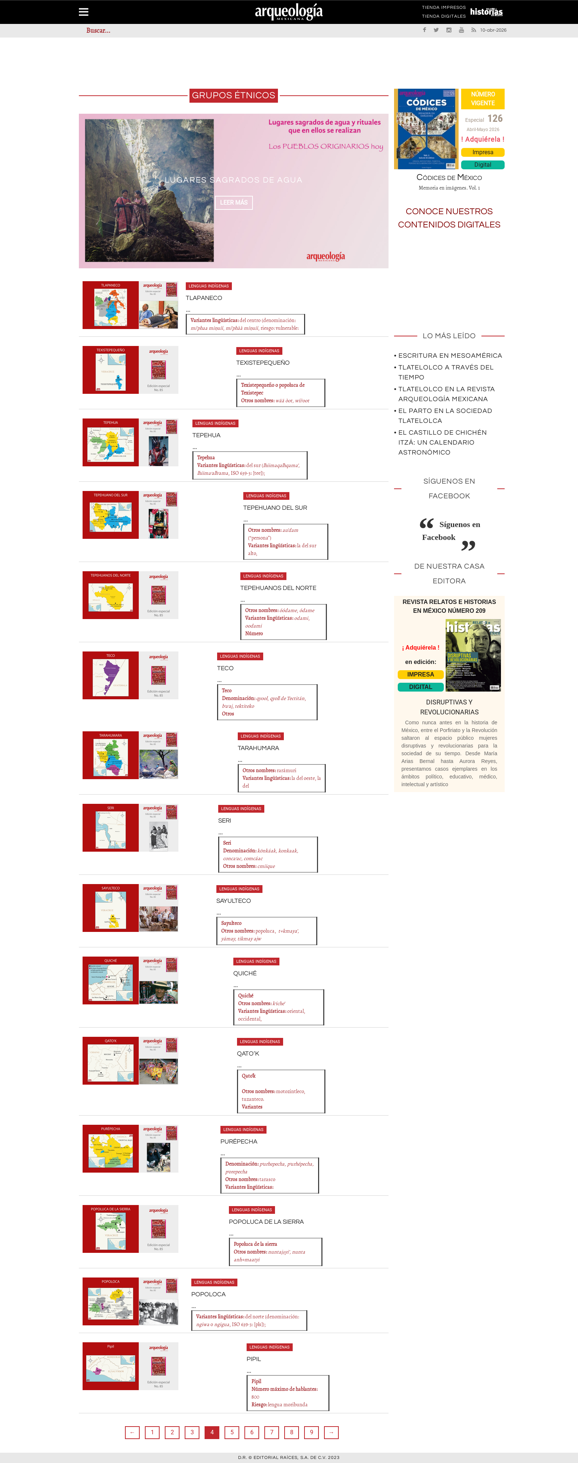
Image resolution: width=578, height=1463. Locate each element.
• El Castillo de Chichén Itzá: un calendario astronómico (440, 442)
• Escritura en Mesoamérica (448, 355)
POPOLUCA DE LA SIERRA (264, 1222)
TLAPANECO (203, 298)
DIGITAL (420, 687)
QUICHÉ (244, 973)
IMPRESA (420, 674)
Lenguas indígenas (209, 286)
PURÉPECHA (237, 1142)
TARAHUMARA (258, 748)
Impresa (483, 152)
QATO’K (247, 1054)
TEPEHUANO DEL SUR (273, 508)
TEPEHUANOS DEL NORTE (276, 588)
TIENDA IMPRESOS (444, 9)
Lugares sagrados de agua (234, 179)
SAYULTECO (232, 901)
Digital (482, 164)
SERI (224, 821)
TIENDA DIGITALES (444, 18)
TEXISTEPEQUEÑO (262, 363)
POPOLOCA (207, 1294)
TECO (225, 668)
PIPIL (253, 1359)
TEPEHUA (205, 435)
